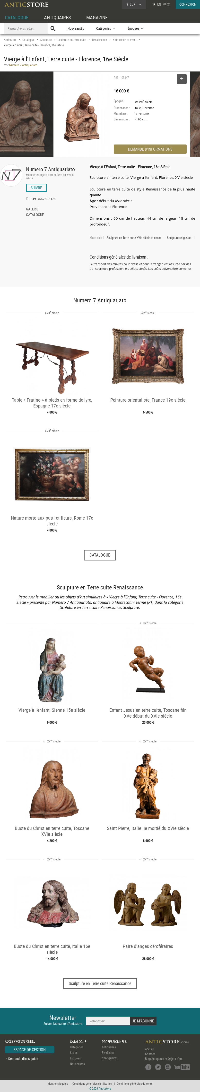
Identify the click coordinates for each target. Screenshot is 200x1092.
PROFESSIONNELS (114, 1041)
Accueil (149, 1049)
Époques (75, 1058)
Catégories (76, 1047)
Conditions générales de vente (135, 1083)
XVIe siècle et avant (125, 40)
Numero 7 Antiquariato (50, 169)
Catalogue (28, 40)
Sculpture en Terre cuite (72, 40)
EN (159, 4)
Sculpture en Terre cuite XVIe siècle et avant (134, 237)
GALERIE (32, 209)
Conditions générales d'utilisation (92, 1083)
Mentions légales (58, 1083)
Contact (150, 1054)
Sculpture (46, 40)
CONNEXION (187, 4)
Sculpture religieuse (179, 237)
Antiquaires (109, 1047)
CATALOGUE (16, 17)
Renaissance (99, 40)
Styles (74, 1052)
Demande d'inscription (23, 1058)
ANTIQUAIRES (57, 17)
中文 (166, 4)
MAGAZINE (97, 17)
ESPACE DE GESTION (30, 1049)
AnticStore (10, 40)
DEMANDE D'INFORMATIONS (150, 149)
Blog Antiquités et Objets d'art (163, 1058)
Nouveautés (76, 28)
